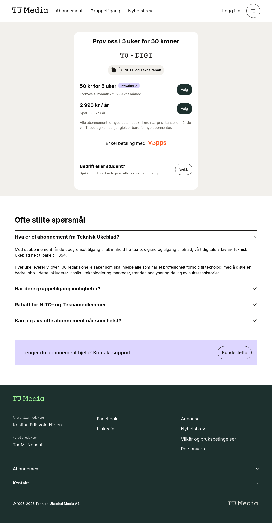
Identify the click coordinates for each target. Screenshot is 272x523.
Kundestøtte (234, 352)
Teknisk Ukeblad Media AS (58, 504)
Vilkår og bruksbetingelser (208, 439)
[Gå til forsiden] (28, 398)
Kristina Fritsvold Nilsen (37, 424)
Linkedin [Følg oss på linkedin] (105, 428)
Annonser (191, 418)
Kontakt (136, 482)
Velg (184, 89)
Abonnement (69, 10)
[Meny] (253, 11)
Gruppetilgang (105, 10)
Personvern (193, 448)
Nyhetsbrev (140, 10)
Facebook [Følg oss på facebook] (107, 418)
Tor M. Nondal (27, 444)
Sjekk (183, 169)
